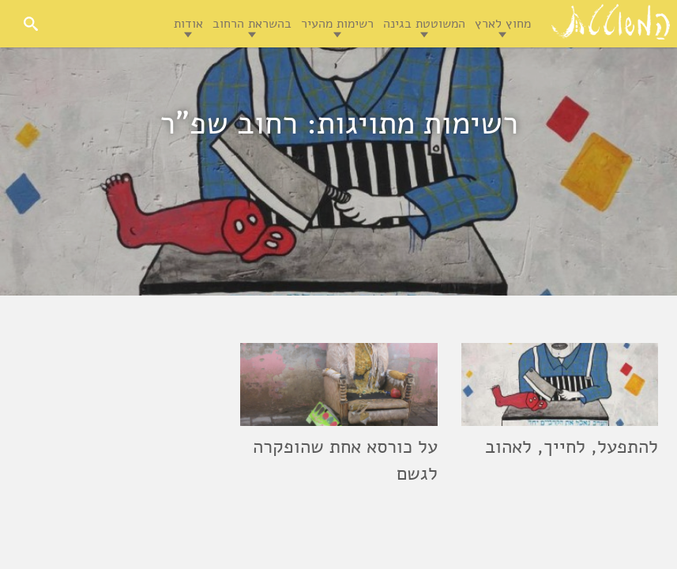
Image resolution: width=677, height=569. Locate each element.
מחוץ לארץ (503, 23)
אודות (188, 23)
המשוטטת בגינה (424, 23)
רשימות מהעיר (337, 23)
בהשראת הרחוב (252, 23)
